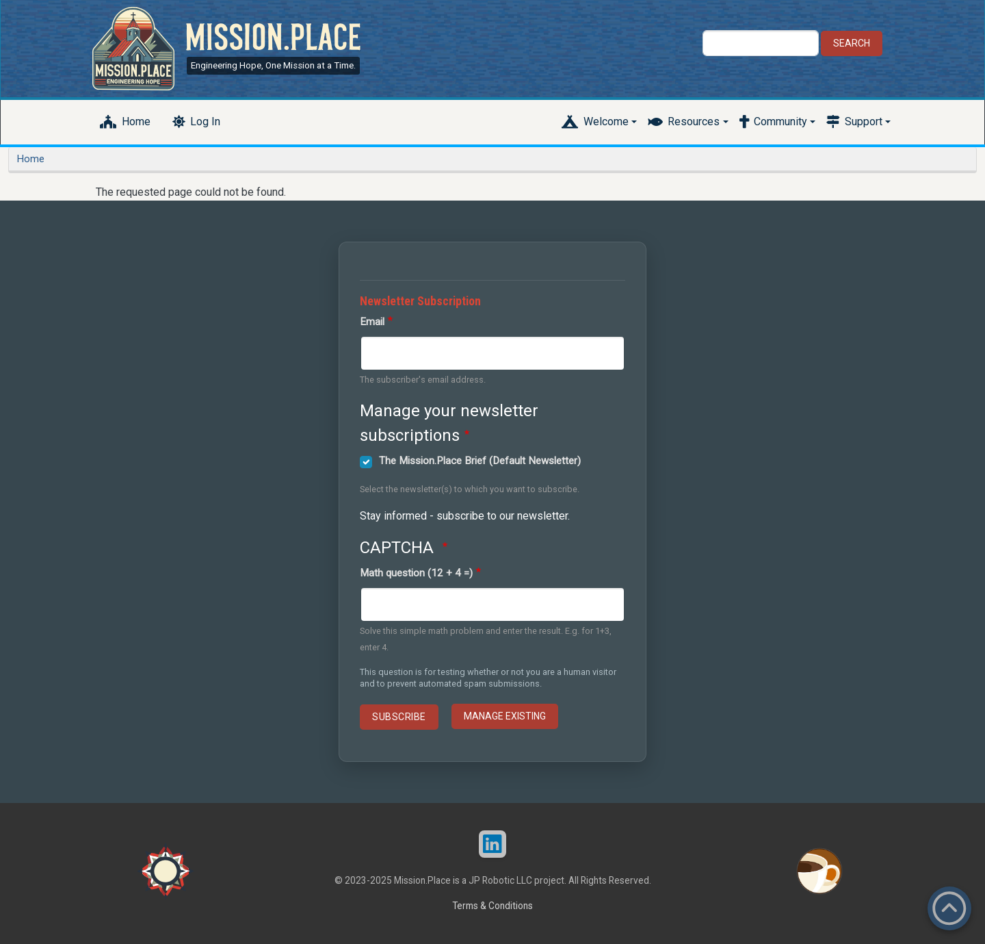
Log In (205, 121)
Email (372, 322)
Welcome (606, 121)
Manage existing (505, 716)
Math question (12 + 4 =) (416, 573)
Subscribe (399, 716)
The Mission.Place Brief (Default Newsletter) (480, 461)
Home (136, 121)
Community (780, 121)
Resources (694, 121)
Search (851, 43)
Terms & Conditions (492, 905)
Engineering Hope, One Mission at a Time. (273, 65)
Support (863, 121)
